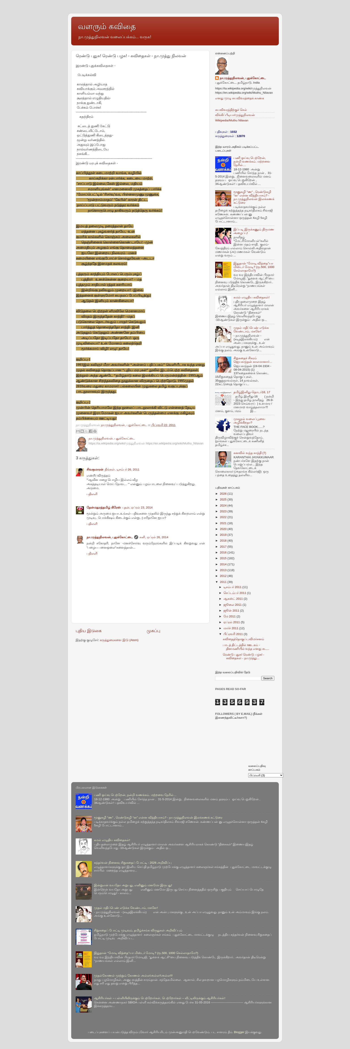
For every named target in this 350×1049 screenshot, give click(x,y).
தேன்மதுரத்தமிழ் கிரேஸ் (104, 507)
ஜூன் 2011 (231, 610)
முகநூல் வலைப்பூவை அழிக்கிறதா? (249, 420)
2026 (223, 493)
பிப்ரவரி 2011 (233, 634)
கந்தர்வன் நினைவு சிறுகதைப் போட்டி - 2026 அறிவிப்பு (132, 862)
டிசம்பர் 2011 (232, 587)
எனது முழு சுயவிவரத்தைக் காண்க (239, 98)
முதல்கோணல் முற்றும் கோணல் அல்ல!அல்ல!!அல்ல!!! (133, 975)
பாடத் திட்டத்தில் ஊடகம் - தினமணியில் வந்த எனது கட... (246, 646)
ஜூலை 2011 (233, 604)
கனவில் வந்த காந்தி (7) (249, 453)
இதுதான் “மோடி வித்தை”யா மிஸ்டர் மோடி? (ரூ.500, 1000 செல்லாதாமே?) (253, 267)
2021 (223, 523)
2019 (223, 534)
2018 (223, 540)
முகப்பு (153, 630)
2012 (223, 576)
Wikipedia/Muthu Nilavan (231, 120)
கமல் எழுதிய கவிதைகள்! (251, 297)
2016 (223, 552)
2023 (223, 511)
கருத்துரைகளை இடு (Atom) (119, 640)
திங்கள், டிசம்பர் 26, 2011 (122, 469)
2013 (223, 570)
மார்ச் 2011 (231, 628)
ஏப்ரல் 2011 (232, 622)
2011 (223, 582)
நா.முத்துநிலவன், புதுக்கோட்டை (110, 537)
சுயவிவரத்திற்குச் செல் (231, 110)
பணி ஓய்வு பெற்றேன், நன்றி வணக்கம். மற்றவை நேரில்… (251, 161)
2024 (223, 505)
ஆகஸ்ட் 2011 (233, 598)
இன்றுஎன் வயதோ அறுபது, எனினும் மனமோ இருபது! (133, 885)
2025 (223, 499)
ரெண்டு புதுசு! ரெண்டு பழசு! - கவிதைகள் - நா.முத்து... (243, 656)
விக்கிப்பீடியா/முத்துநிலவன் (235, 115)
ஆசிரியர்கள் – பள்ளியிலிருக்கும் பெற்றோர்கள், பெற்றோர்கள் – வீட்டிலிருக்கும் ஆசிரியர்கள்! (159, 998)
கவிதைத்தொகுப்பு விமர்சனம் (243, 639)
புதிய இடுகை (89, 630)
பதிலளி (92, 494)
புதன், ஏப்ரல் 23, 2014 (137, 507)
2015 (223, 558)
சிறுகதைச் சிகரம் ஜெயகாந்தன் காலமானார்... (252, 360)
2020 (223, 529)
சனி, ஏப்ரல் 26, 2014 (154, 537)
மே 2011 (230, 616)
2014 (223, 564)
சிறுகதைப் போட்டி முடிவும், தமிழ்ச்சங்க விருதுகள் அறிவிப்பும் (138, 930)
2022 (223, 517)
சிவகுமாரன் (95, 469)
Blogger (239, 1032)
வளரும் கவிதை (107, 26)
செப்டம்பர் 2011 (235, 593)
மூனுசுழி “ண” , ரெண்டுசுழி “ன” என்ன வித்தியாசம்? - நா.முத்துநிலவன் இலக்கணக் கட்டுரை (253, 197)
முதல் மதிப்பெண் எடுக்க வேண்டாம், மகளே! (251, 329)
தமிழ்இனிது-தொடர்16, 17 (251, 392)
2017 (223, 546)
